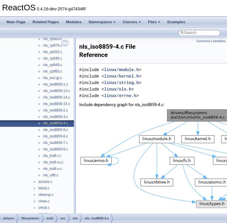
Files (154, 22)
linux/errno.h (120, 96)
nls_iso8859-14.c (56, 97)
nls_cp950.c (52, 71)
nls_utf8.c (50, 175)
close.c (43, 201)
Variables (219, 41)
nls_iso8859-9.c (55, 149)
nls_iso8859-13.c (56, 91)
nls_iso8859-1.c (55, 84)
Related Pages (46, 22)
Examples (176, 22)
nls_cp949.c (52, 65)
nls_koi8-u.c (52, 169)
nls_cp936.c (52, 58)
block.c (43, 188)
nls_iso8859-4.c (55, 123)
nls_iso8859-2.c (55, 110)
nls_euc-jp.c (52, 78)
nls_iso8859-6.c (55, 136)
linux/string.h (121, 83)
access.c (45, 182)
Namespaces (102, 22)
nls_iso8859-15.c (56, 104)
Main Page (16, 22)
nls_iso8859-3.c (55, 117)
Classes (132, 22)
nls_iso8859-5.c (55, 130)
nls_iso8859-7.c (55, 143)
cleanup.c (45, 195)
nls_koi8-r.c (52, 156)
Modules (74, 22)
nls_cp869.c (52, 39)
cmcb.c (44, 208)
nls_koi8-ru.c (53, 162)
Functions (203, 41)
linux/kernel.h (121, 76)
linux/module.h (121, 70)
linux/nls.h (117, 89)
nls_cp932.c (52, 52)
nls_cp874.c (52, 45)
